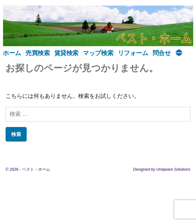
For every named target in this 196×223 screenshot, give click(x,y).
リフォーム (133, 53)
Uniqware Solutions (173, 169)
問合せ (162, 53)
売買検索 (37, 53)
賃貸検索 (66, 53)
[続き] (179, 53)
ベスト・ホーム (36, 169)
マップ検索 (98, 53)
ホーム (12, 53)
